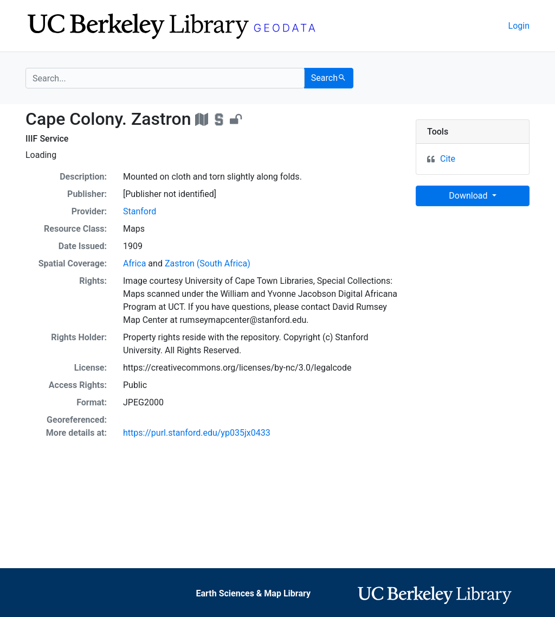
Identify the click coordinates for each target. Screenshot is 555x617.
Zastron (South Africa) (207, 263)
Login (519, 26)
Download (469, 195)
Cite (447, 159)
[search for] (165, 78)
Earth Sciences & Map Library (253, 593)
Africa (134, 263)
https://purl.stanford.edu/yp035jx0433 (196, 433)
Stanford (139, 211)
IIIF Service (46, 138)
